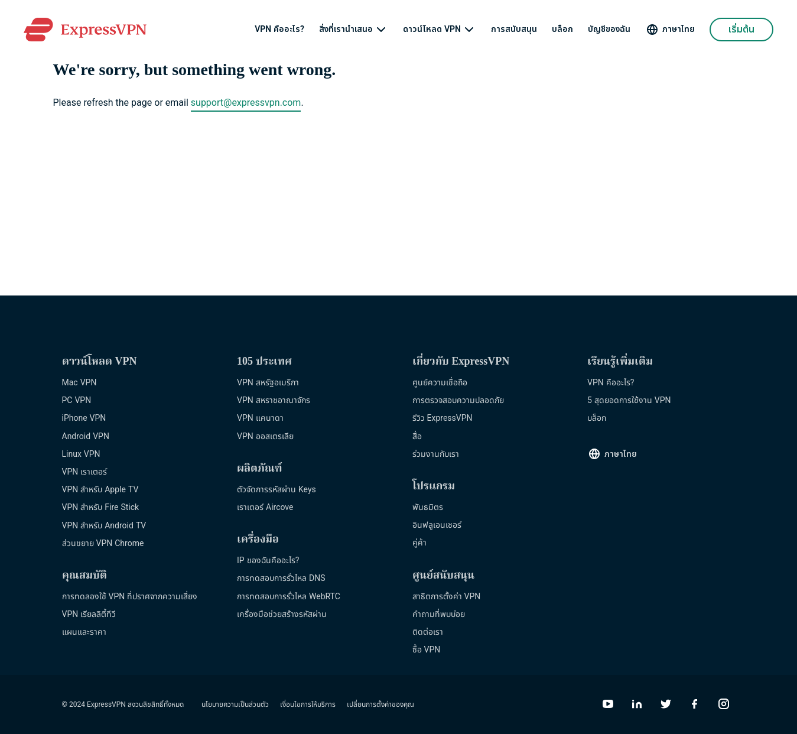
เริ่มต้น (741, 29)
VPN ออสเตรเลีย (265, 436)
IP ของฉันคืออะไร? (268, 560)
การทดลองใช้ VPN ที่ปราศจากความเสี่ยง (130, 596)
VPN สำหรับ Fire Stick (100, 507)
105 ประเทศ (264, 362)
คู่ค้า (419, 543)
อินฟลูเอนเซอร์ (436, 525)
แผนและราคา (84, 632)
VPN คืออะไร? (279, 29)
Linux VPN (81, 454)
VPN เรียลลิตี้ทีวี (89, 614)
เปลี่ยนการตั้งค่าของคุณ (380, 704)
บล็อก (562, 29)
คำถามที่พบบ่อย (438, 614)
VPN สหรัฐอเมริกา (268, 382)
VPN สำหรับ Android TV (104, 525)
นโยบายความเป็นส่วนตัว (235, 704)
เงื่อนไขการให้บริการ (308, 704)
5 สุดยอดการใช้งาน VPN (629, 400)
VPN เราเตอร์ (85, 472)
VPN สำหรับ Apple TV (100, 489)
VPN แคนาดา (260, 418)
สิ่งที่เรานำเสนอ (346, 29)
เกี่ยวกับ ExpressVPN (461, 362)
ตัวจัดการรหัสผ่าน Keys (276, 489)
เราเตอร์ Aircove (265, 507)
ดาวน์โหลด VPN (432, 29)
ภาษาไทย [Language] (678, 29)
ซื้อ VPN (426, 650)
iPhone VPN (84, 418)
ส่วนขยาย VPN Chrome (103, 543)
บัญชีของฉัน (609, 29)
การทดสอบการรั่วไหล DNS (281, 578)
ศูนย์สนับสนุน (443, 576)
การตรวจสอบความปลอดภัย (458, 400)
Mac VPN (79, 382)
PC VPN (77, 400)
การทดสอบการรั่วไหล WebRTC (288, 596)
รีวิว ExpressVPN (442, 418)
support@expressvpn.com (246, 103)
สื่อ (417, 436)
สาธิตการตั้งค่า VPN (446, 596)
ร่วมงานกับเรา (435, 454)
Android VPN (85, 436)
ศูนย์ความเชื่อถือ (439, 382)
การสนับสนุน (514, 29)
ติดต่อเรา (427, 632)
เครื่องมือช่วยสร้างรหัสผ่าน (282, 614)
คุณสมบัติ (84, 576)
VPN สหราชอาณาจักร (273, 400)
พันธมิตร (427, 507)
